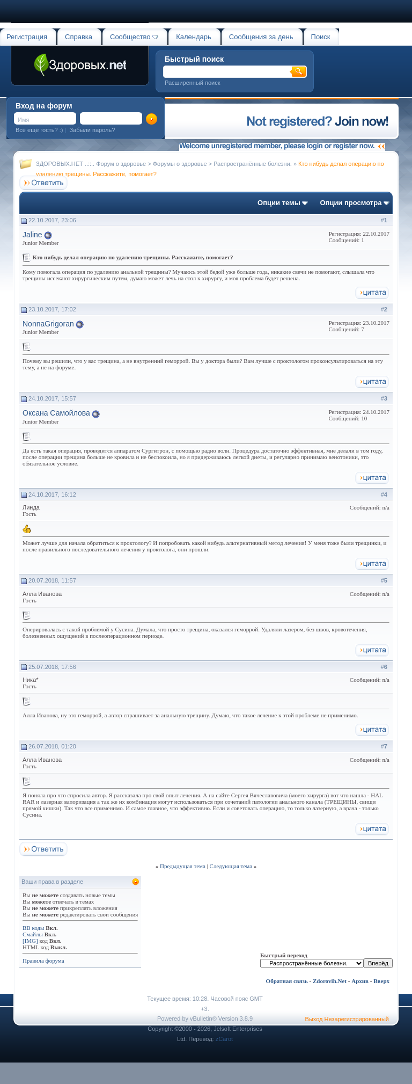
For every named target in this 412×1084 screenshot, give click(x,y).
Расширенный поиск (192, 82)
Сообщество (134, 37)
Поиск (320, 37)
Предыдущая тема (182, 866)
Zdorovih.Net (330, 981)
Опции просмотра (350, 203)
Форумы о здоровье (180, 164)
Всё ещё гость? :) (39, 130)
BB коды (33, 928)
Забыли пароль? (92, 130)
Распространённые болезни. (253, 164)
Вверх (381, 981)
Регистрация (26, 37)
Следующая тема (231, 866)
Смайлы (33, 934)
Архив (360, 981)
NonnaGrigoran (48, 323)
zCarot (224, 1039)
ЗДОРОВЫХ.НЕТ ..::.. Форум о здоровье (91, 164)
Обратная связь (287, 981)
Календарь (193, 37)
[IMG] (30, 940)
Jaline (32, 234)
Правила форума (43, 960)
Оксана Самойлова (56, 413)
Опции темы (279, 203)
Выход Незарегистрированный (347, 1019)
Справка (78, 37)
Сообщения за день (261, 37)
